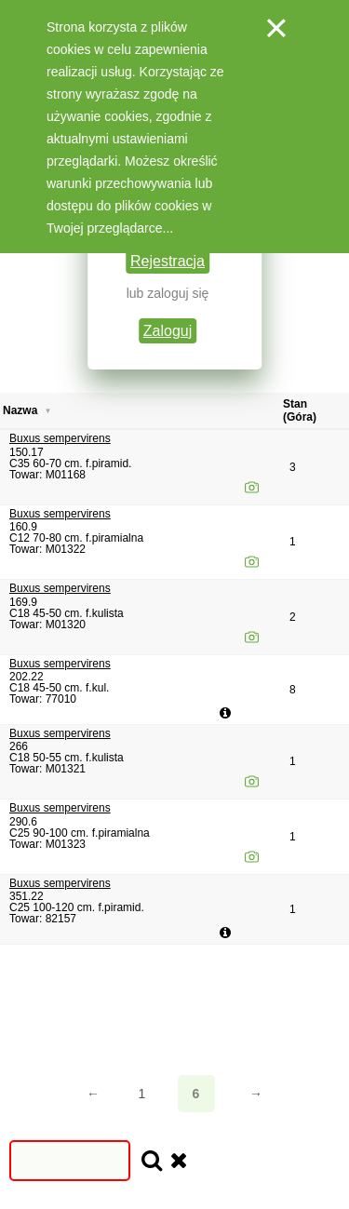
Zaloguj (167, 331)
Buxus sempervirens (60, 438)
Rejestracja (167, 261)
